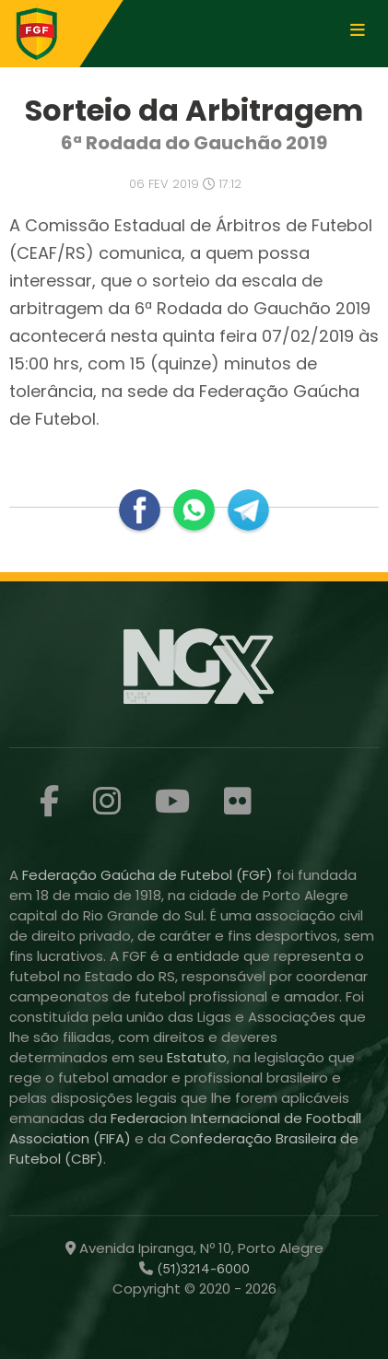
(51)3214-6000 (201, 1268)
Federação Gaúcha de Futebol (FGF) (149, 875)
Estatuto (197, 1057)
